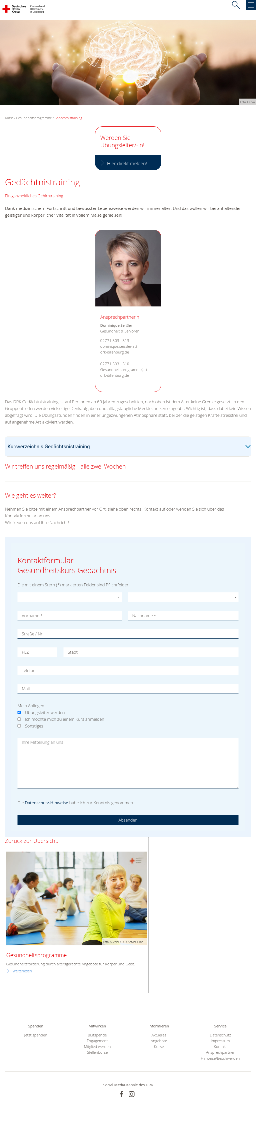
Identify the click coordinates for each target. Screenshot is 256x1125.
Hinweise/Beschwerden (220, 1058)
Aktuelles (159, 1035)
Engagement (97, 1040)
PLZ (25, 652)
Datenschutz (220, 1035)
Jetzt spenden (35, 1035)
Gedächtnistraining (68, 118)
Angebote (159, 1040)
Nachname (144, 615)
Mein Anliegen (31, 705)
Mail (26, 688)
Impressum (220, 1040)
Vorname (32, 615)
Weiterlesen (22, 971)
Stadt (73, 652)
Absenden (128, 820)
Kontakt (220, 1046)
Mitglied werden (97, 1046)
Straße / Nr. (33, 634)
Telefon (29, 670)
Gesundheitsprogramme (34, 118)
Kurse (159, 1046)
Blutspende (97, 1035)
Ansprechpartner (220, 1052)
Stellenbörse (97, 1052)
